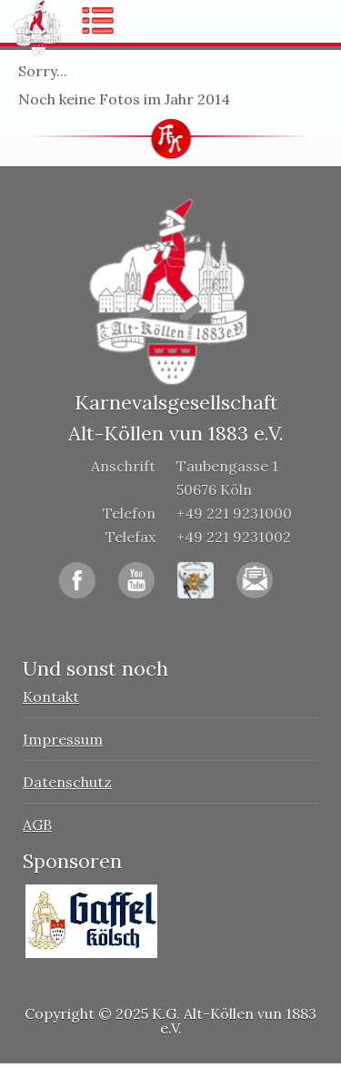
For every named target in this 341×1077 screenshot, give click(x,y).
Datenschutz (67, 782)
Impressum (63, 739)
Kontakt (51, 696)
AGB (37, 824)
